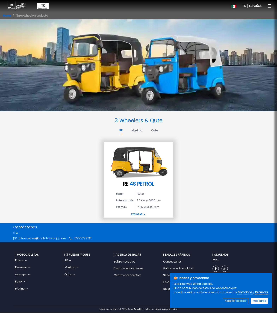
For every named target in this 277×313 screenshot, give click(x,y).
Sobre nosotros (124, 261)
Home (7, 15)
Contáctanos (172, 261)
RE (121, 130)
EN (244, 6)
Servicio (168, 275)
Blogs (167, 289)
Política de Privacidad (178, 268)
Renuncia (261, 292)
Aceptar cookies (235, 301)
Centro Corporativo (127, 275)
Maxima (136, 130)
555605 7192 (83, 238)
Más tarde (259, 301)
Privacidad (245, 292)
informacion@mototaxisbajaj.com (42, 238)
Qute (154, 130)
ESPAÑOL (255, 6)
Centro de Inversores (128, 268)
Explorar (137, 214)
